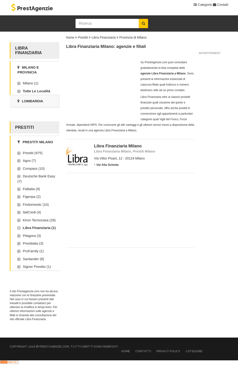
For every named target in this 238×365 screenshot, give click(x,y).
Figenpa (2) (32, 197)
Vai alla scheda (106, 164)
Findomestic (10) (36, 204)
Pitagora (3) (32, 236)
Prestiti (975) (33, 153)
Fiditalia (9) (31, 189)
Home (125, 351)
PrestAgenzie (31, 8)
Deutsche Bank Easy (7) (36, 178)
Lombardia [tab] (30, 101)
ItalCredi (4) (32, 212)
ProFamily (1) (33, 251)
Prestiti (83, 37)
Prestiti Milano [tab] (35, 142)
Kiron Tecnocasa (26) (39, 220)
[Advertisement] (101, 89)
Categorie (203, 5)
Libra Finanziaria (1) (39, 228)
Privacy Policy (168, 351)
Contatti (220, 5)
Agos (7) (29, 161)
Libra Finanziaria (104, 37)
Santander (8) (33, 259)
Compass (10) (34, 168)
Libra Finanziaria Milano (118, 146)
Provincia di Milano (133, 37)
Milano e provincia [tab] (28, 69)
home (70, 37)
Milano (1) (30, 83)
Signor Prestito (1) (37, 267)
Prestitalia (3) (33, 243)
